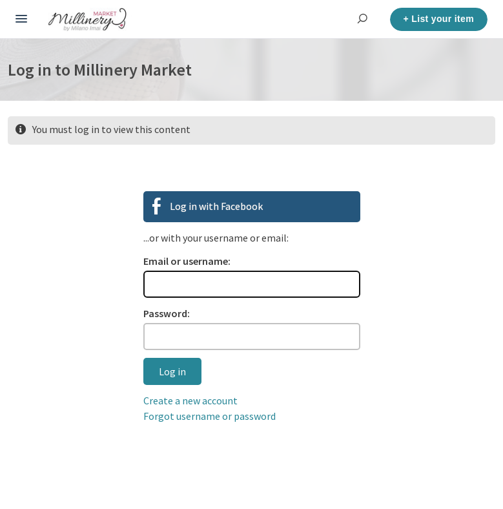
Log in (172, 371)
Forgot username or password (209, 416)
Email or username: (187, 260)
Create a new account (190, 400)
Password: (166, 313)
